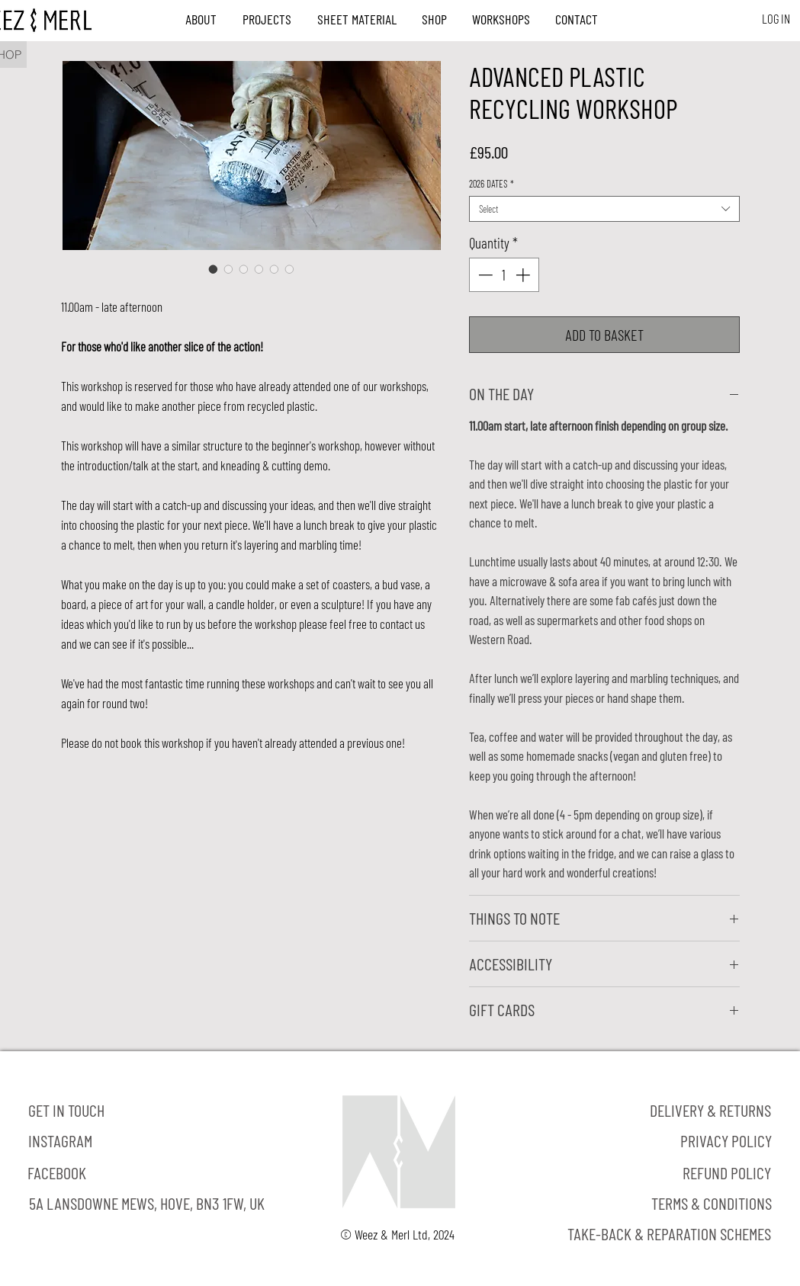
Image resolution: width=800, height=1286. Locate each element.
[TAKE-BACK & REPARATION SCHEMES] (669, 1234)
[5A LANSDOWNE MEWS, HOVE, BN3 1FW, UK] (146, 1203)
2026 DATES (491, 184)
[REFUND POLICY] (727, 1173)
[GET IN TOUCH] (67, 1110)
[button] (201, 19)
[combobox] (604, 209)
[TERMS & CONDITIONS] (711, 1203)
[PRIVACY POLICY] (726, 1141)
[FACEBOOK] (56, 1173)
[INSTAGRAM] (60, 1141)
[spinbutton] (504, 274)
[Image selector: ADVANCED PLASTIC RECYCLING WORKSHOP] (213, 269)
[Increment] (524, 274)
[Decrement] (483, 274)
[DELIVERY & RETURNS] (710, 1110)
